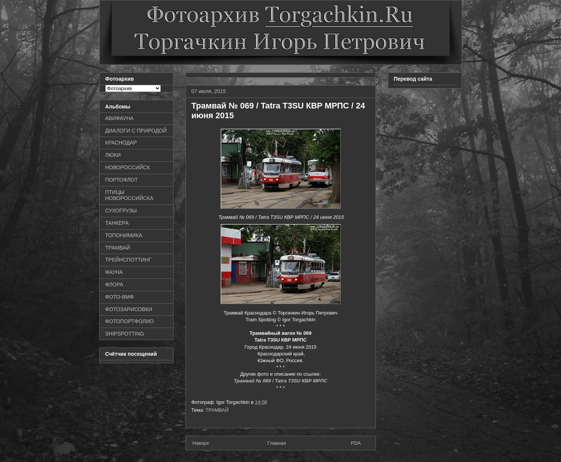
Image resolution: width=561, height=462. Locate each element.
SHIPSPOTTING (124, 334)
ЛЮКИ (113, 155)
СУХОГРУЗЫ (121, 211)
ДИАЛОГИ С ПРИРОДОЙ (136, 131)
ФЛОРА (114, 284)
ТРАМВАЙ (217, 410)
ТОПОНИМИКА (123, 235)
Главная (277, 443)
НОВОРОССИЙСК (127, 167)
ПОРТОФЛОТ (121, 180)
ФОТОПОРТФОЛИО (129, 321)
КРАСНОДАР (121, 143)
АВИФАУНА (119, 118)
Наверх (201, 443)
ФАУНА (114, 272)
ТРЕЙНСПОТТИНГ (128, 260)
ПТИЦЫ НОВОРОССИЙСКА (129, 195)
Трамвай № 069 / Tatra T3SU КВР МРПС (281, 381)
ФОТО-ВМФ (119, 297)
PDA (356, 443)
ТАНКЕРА (117, 223)
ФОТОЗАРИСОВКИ (129, 309)
